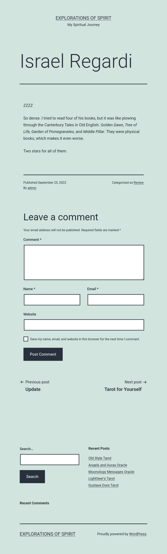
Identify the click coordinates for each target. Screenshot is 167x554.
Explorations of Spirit (83, 18)
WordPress (137, 534)
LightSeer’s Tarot (102, 478)
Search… (26, 449)
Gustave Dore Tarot (104, 485)
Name (29, 289)
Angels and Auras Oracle (108, 465)
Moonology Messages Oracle (111, 472)
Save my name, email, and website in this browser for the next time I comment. (85, 339)
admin (32, 188)
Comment (32, 240)
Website (29, 314)
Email (92, 289)
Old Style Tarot (100, 458)
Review (139, 182)
